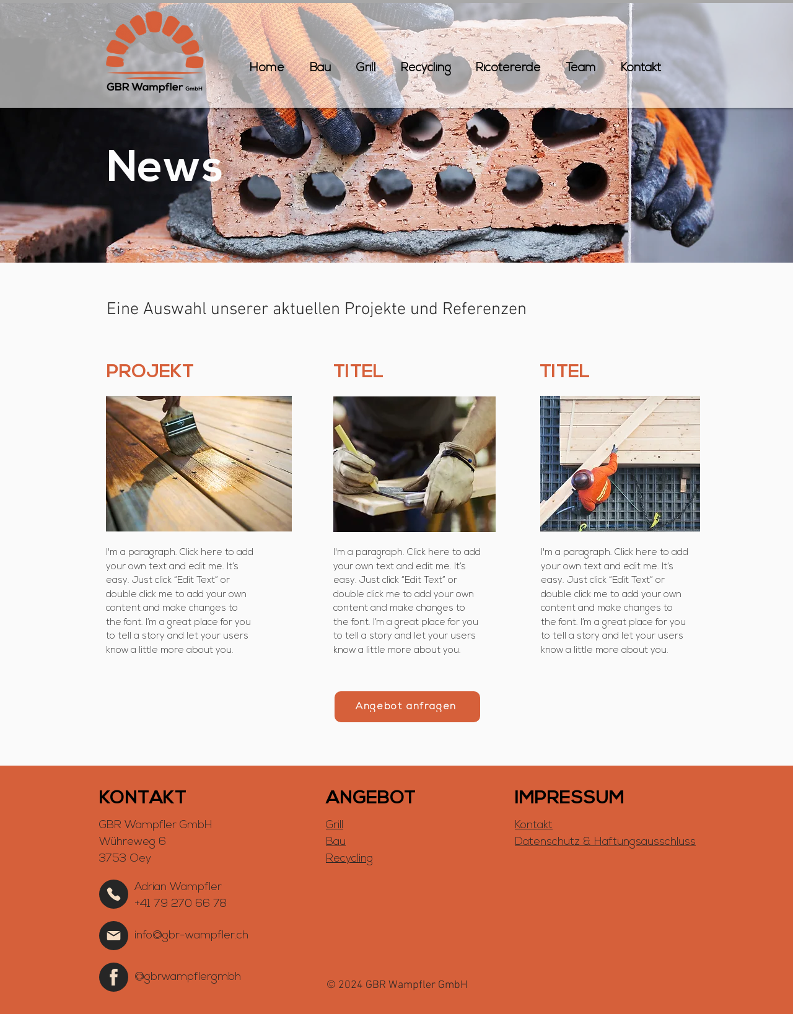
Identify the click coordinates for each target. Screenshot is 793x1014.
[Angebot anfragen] (407, 706)
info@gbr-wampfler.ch (191, 936)
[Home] (113, 894)
